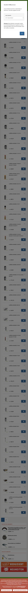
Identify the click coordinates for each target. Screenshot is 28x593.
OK (22, 33)
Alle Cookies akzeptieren (6, 590)
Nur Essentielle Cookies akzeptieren (20, 590)
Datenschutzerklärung (22, 586)
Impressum (23, 587)
